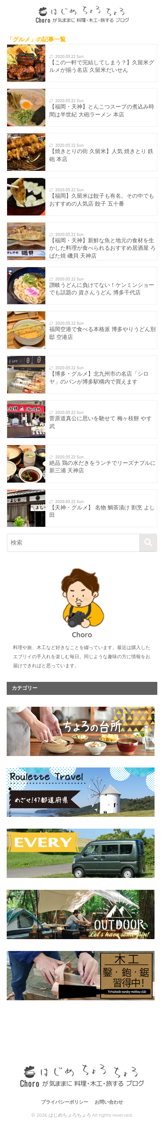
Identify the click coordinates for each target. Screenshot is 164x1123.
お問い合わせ (109, 1102)
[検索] (148, 543)
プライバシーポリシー (64, 1102)
